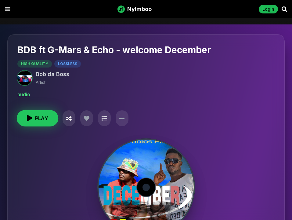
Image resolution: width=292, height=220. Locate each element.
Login (268, 9)
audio (23, 94)
